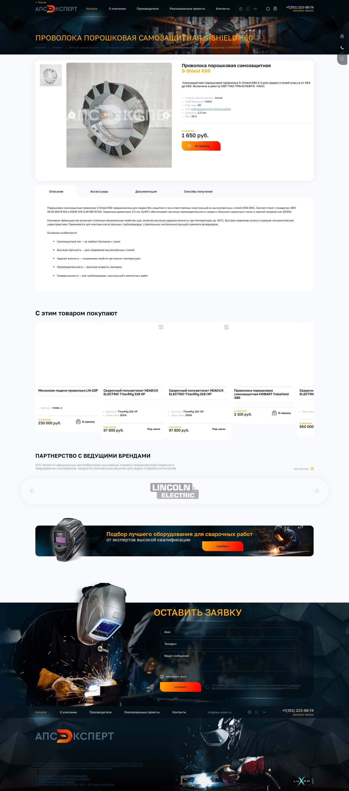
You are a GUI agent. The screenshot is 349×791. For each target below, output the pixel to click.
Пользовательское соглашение (55, 781)
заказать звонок (303, 10)
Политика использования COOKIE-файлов (61, 775)
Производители (148, 8)
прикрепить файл (176, 676)
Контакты (223, 8)
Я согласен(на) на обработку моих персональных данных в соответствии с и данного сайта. (256, 686)
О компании (117, 8)
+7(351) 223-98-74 (300, 7)
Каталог (92, 8)
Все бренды (301, 468)
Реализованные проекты (187, 8)
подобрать (222, 546)
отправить (180, 686)
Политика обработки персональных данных (62, 778)
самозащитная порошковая (211, 109)
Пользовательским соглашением (266, 688)
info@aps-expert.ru (219, 712)
